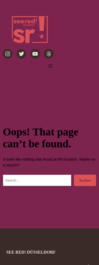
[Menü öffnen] (50, 66)
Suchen (85, 180)
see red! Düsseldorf (31, 252)
